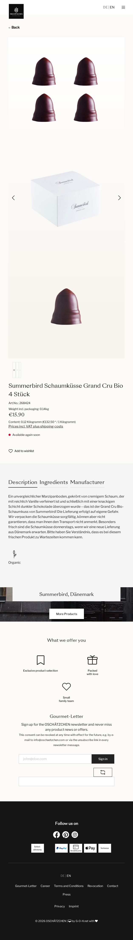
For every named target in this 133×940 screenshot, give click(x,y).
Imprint (74, 906)
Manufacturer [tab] (87, 482)
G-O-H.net (82, 921)
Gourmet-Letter (26, 886)
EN (112, 7)
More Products (66, 614)
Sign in (103, 759)
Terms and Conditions (68, 886)
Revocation (95, 886)
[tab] (22, 482)
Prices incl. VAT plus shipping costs (35, 426)
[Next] (119, 198)
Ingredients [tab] (54, 482)
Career (45, 886)
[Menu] (123, 7)
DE (105, 7)
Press (67, 894)
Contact (112, 886)
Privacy (59, 906)
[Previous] (13, 198)
